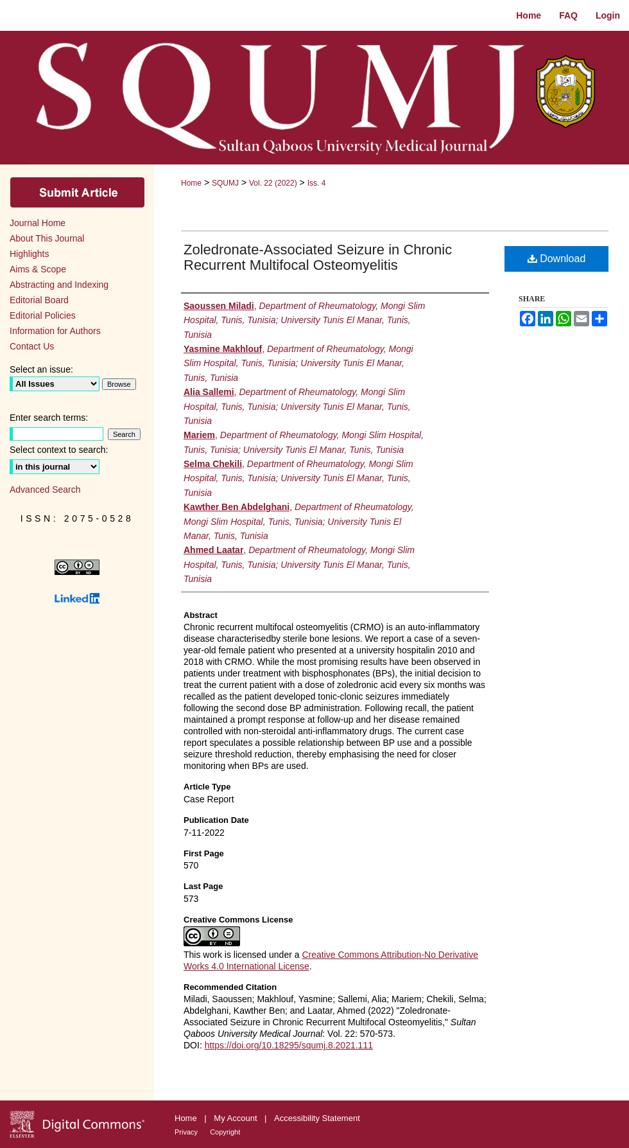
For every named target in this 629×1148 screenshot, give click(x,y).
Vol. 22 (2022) (273, 183)
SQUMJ (225, 183)
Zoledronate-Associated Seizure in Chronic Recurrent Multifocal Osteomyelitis (318, 257)
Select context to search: (59, 450)
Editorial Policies (43, 315)
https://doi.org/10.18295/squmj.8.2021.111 (289, 1045)
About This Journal (47, 238)
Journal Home (37, 223)
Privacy (187, 1132)
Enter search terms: (49, 417)
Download (557, 258)
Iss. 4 (316, 183)
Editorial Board (39, 300)
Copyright (225, 1132)
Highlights (29, 254)
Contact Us (32, 346)
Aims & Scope (38, 269)
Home (191, 183)
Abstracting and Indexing (59, 284)
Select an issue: (41, 369)
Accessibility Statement (317, 1118)
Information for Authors (55, 331)
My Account (236, 1118)
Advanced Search (45, 489)
